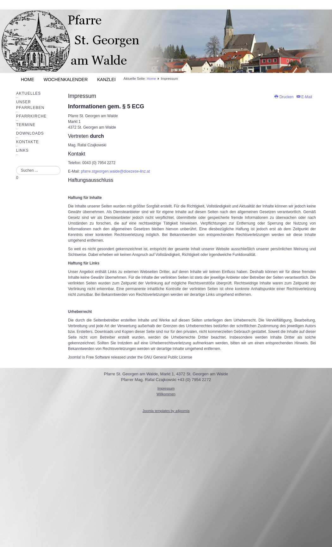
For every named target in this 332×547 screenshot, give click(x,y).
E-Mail (304, 97)
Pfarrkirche (31, 116)
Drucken (284, 97)
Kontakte (27, 142)
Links (22, 150)
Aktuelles (28, 93)
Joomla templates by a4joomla (166, 411)
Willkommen (166, 394)
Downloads (30, 133)
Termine (25, 125)
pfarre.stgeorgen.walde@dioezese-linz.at (115, 171)
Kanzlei (106, 79)
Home (27, 79)
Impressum (82, 96)
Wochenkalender (66, 79)
